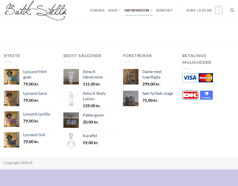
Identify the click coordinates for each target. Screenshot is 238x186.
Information (138, 10)
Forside (97, 10)
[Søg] (232, 10)
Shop (114, 10)
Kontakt (164, 10)
